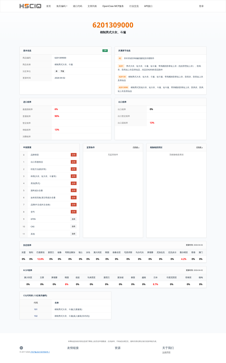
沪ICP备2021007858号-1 (40, 352)
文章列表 (92, 6)
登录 (201, 6)
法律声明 (166, 352)
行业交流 (134, 6)
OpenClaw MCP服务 (113, 6)
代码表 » (136, 147)
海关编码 (61, 6)
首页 (48, 6)
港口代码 (77, 6)
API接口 (148, 6)
